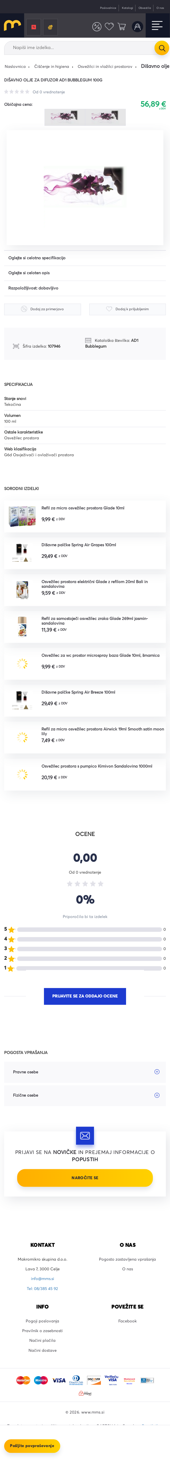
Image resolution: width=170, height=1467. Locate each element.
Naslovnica (15, 67)
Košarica (121, 26)
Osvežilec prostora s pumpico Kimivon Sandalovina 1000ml (96, 766)
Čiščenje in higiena (51, 67)
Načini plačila (42, 1341)
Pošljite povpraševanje (32, 1446)
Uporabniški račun (137, 26)
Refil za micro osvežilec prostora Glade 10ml (82, 508)
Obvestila (144, 8)
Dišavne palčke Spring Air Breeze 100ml (78, 692)
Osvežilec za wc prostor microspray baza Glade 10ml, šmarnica (100, 656)
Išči (161, 47)
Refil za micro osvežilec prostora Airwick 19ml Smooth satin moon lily (102, 731)
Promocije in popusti (34, 27)
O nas (160, 8)
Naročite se (85, 1178)
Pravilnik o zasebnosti (42, 1331)
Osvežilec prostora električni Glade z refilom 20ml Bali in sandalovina (94, 584)
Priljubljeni (109, 26)
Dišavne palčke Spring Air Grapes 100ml (78, 545)
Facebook (127, 1321)
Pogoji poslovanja (42, 1321)
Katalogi (127, 8)
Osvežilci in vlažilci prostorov (105, 67)
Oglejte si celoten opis (28, 273)
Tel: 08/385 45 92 (42, 1289)
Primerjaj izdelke (97, 26)
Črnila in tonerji (50, 27)
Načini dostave (42, 1351)
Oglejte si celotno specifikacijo (37, 258)
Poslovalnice (108, 8)
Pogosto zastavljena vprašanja (127, 1259)
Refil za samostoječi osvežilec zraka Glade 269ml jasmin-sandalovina (94, 621)
